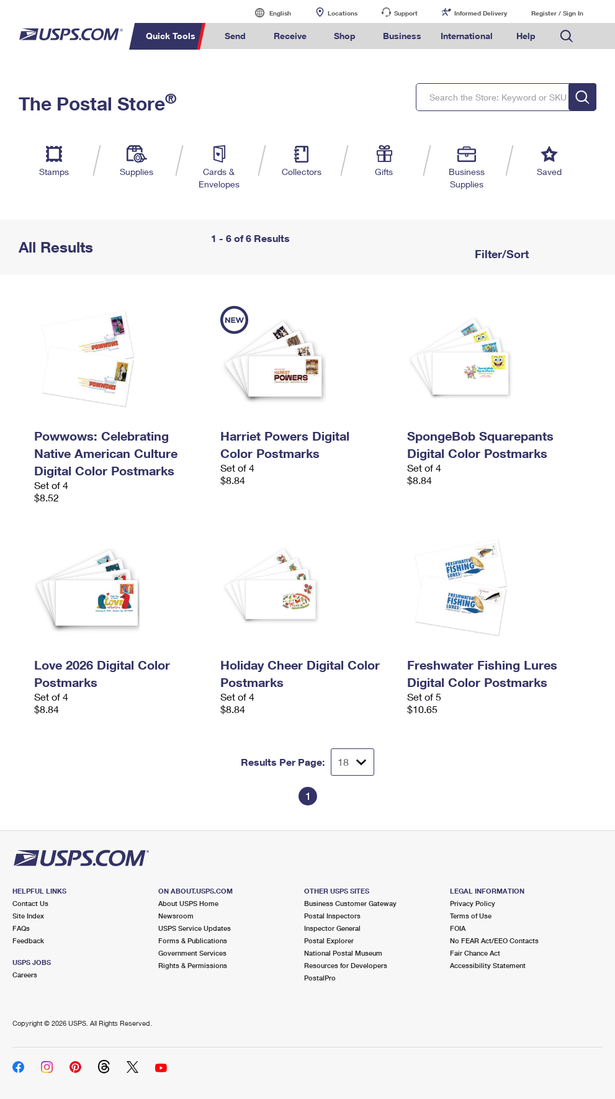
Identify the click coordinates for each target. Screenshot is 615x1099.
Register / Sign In (557, 13)
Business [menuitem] (402, 35)
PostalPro (320, 978)
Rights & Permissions (192, 965)
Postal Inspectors (332, 916)
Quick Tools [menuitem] (170, 35)
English (267, 13)
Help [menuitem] (526, 35)
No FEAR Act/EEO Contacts (494, 940)
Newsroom (176, 916)
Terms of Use (471, 916)
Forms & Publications (192, 940)
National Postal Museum (343, 953)
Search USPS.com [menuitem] (566, 36)
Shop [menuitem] (345, 35)
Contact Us (30, 903)
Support (406, 13)
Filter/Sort (500, 254)
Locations (342, 13)
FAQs (21, 928)
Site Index (28, 916)
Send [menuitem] (235, 35)
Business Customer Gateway (350, 903)
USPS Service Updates (194, 928)
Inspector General (332, 928)
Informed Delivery (480, 13)
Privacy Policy (472, 903)
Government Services (192, 953)
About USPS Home (188, 903)
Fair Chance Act (475, 953)
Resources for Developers (345, 965)
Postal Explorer (329, 940)
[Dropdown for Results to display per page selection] (352, 762)
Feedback (28, 940)
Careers (24, 975)
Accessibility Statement (488, 965)
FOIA (457, 928)
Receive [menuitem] (290, 35)
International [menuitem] (467, 35)
